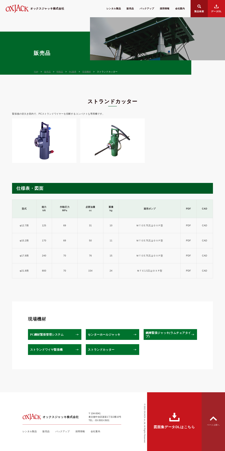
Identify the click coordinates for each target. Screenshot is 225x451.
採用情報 (164, 8)
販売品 (130, 8)
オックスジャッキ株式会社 (38, 8)
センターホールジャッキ (105, 334)
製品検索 (199, 11)
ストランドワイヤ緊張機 (47, 349)
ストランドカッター (102, 349)
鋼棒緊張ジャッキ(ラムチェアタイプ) (168, 334)
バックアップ (147, 8)
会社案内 (180, 8)
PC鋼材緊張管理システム (48, 334)
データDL (216, 11)
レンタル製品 (113, 8)
